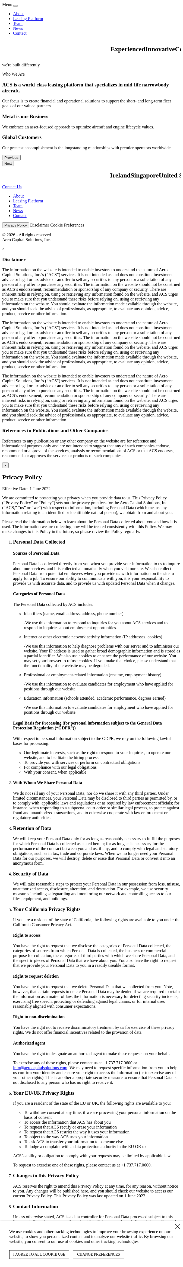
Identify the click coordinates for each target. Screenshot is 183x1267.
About (18, 13)
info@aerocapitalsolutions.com (40, 1067)
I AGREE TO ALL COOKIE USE (39, 1254)
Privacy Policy (15, 225)
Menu (7, 4)
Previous (11, 158)
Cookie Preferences (67, 225)
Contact (20, 33)
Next (8, 163)
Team (18, 23)
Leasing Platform (28, 18)
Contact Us (12, 187)
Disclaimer (39, 225)
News (18, 28)
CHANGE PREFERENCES (98, 1254)
